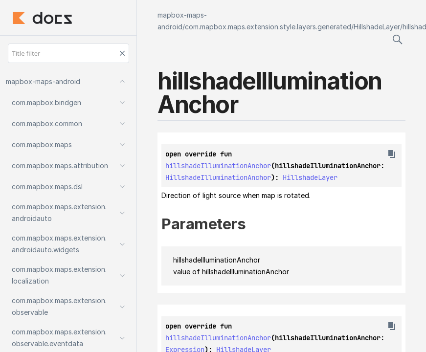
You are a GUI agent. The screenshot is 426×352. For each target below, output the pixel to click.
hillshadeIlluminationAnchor (218, 165)
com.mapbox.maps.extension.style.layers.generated (268, 26)
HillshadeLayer (377, 26)
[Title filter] (68, 53)
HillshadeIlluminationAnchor (218, 177)
